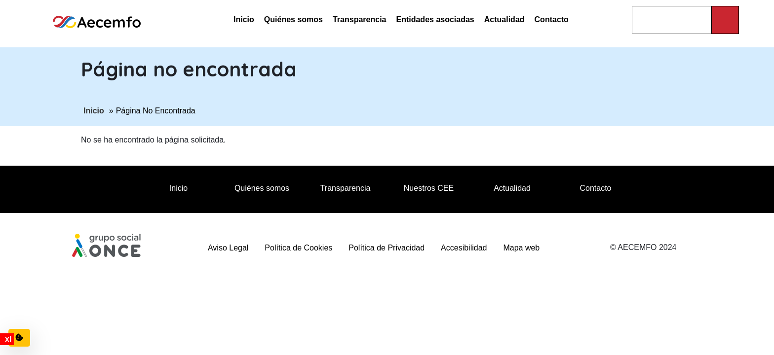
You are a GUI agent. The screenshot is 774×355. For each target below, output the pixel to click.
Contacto (552, 19)
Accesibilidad (464, 248)
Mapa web (521, 248)
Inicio (243, 19)
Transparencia (360, 19)
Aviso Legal (228, 248)
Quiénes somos (293, 19)
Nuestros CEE (429, 188)
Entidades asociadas (435, 19)
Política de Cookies (298, 248)
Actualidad (504, 19)
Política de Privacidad (386, 248)
